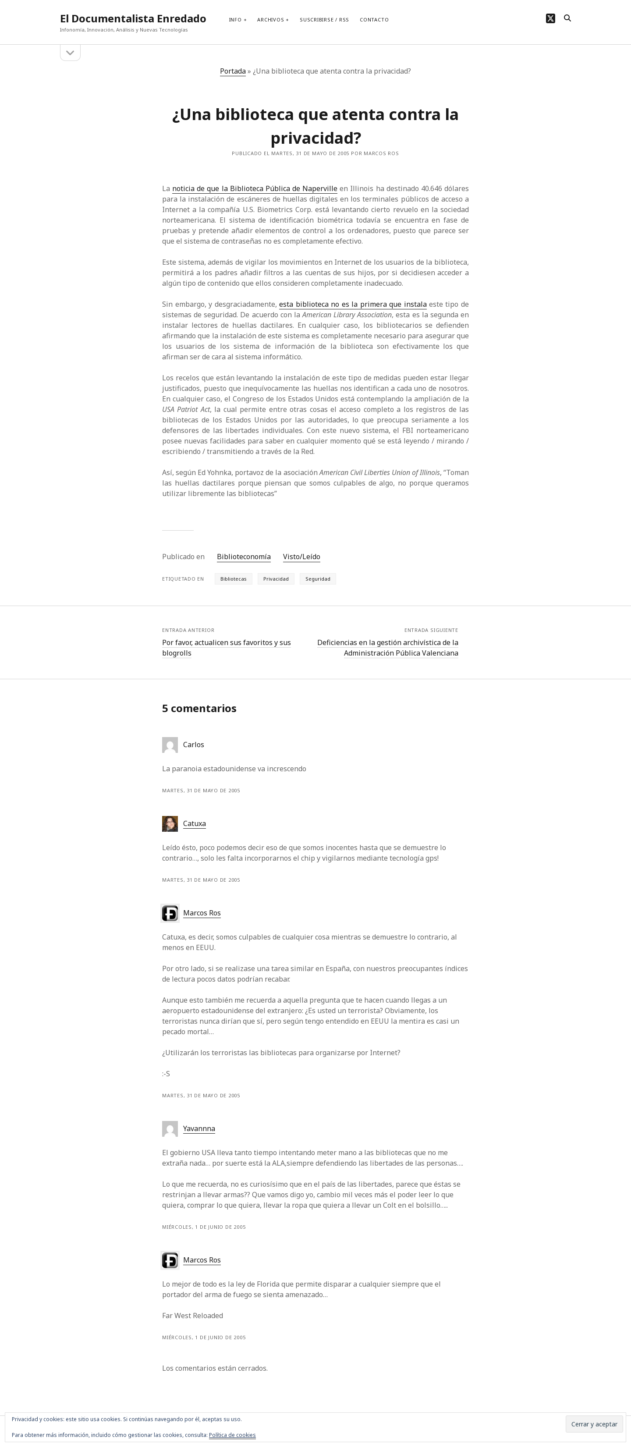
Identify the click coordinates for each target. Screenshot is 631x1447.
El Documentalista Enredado (133, 18)
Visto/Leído (301, 556)
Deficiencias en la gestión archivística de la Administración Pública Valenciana (387, 648)
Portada (233, 71)
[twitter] (550, 18)
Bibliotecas (233, 578)
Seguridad (317, 578)
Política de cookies (232, 1435)
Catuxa (194, 823)
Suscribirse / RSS (324, 19)
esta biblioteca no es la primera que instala (352, 304)
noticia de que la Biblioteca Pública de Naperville (254, 188)
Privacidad (276, 578)
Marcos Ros (202, 913)
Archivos (270, 19)
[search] (567, 18)
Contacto (374, 19)
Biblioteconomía (244, 556)
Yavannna (199, 1128)
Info (235, 19)
